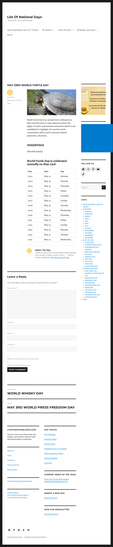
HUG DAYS (89, 261)
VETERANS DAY (90, 292)
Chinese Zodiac (49, 444)
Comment (12, 288)
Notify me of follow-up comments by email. (23, 359)
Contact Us (11, 460)
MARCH (87, 216)
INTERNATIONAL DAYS (93, 245)
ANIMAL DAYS (90, 257)
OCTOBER (88, 233)
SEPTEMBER (89, 231)
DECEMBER (89, 238)
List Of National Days (24, 17)
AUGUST (88, 228)
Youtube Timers (13, 493)
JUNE (86, 223)
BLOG (9, 35)
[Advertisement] (57, 67)
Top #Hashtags (49, 434)
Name (10, 322)
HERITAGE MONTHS (92, 252)
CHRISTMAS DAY (91, 297)
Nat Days (10, 97)
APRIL (87, 219)
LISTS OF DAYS (64, 30)
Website (11, 344)
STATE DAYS (89, 242)
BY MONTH (47, 30)
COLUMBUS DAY (91, 290)
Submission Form (50, 498)
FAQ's (9, 456)
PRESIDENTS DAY (91, 278)
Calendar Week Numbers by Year (56, 482)
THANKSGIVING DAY (92, 295)
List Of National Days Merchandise (19, 481)
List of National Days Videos (17, 498)
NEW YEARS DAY (91, 271)
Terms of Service (13, 465)
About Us (10, 451)
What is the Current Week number (56, 479)
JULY (86, 226)
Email (10, 334)
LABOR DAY (89, 288)
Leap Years (48, 463)
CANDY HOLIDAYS (91, 266)
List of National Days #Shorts (17, 495)
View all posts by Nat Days (60, 258)
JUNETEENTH (90, 283)
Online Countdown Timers (53, 453)
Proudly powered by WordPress (35, 537)
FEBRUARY (89, 214)
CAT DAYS (88, 254)
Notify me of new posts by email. (19, 365)
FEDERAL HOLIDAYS (86, 30)
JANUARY (88, 212)
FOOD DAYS (89, 264)
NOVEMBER (89, 235)
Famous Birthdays (50, 458)
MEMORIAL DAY (91, 280)
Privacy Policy (12, 470)
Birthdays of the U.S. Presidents (55, 449)
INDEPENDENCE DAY (92, 285)
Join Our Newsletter (51, 514)
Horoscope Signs (50, 439)
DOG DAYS (88, 259)
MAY (8, 103)
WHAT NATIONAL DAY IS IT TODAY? (23, 30)
